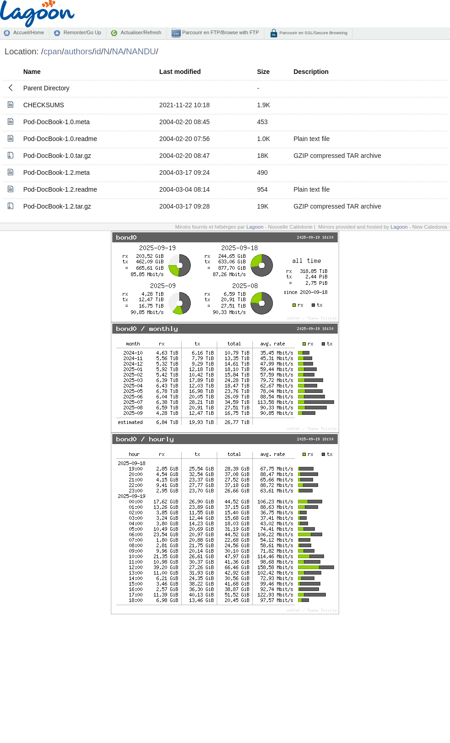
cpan (52, 51)
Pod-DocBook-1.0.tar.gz (57, 155)
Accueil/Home (28, 32)
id (97, 51)
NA (118, 51)
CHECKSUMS (43, 105)
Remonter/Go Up (82, 32)
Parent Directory (46, 88)
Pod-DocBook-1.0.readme (60, 138)
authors (78, 51)
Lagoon (255, 227)
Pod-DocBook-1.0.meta (56, 122)
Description (311, 71)
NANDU (141, 51)
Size (263, 71)
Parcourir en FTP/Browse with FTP (220, 32)
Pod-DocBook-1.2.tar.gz (57, 206)
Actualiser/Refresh (140, 32)
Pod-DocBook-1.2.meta (56, 172)
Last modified (180, 71)
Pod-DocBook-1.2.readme (60, 189)
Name (32, 71)
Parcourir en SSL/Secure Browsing (312, 32)
